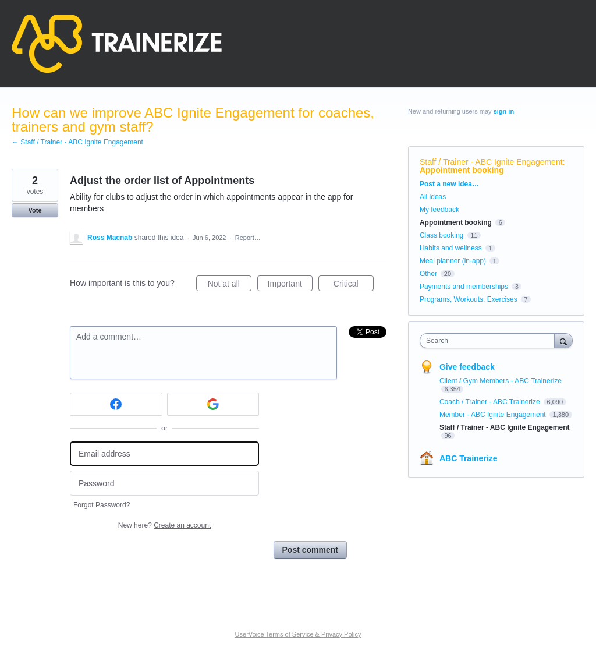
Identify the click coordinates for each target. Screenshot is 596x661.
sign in (504, 111)
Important (290, 285)
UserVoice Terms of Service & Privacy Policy (298, 634)
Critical (354, 285)
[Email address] (164, 453)
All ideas (433, 197)
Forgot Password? (101, 505)
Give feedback (467, 367)
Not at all (229, 285)
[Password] (164, 483)
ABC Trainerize (468, 458)
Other (428, 274)
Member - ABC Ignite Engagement (493, 415)
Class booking (441, 235)
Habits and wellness (451, 248)
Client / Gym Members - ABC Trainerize (500, 381)
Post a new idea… (449, 184)
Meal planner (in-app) (453, 261)
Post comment (310, 549)
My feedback (439, 210)
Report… (248, 237)
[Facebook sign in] (116, 404)
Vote (34, 210)
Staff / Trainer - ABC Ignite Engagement (491, 162)
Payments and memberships (464, 286)
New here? (164, 525)
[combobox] (489, 341)
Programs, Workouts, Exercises (468, 299)
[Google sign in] (213, 404)
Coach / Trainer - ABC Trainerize (490, 402)
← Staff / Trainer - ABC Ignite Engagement (77, 142)
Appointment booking (462, 170)
